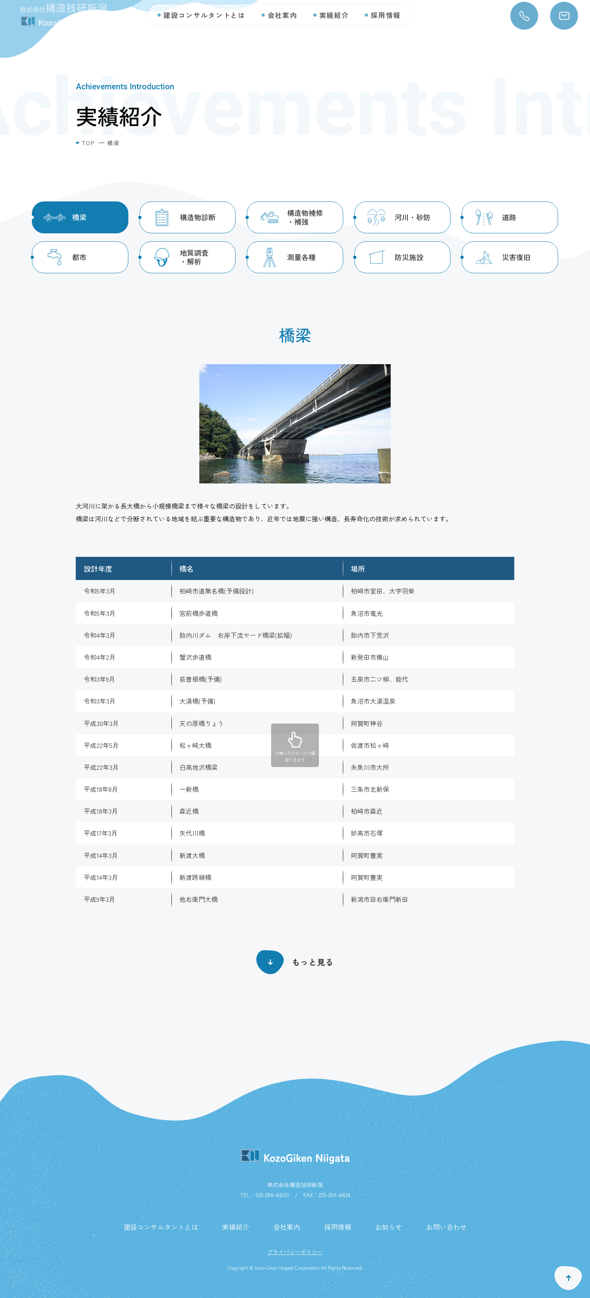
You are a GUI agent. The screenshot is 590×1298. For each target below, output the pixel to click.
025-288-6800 (272, 1195)
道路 (509, 217)
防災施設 (409, 257)
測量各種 (301, 257)
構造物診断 (198, 217)
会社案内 (282, 8)
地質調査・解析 (194, 256)
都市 (79, 257)
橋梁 (79, 217)
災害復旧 (516, 257)
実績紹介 (334, 8)
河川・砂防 (413, 217)
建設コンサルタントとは (204, 8)
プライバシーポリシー (295, 1252)
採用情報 (386, 8)
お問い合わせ (446, 1226)
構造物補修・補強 (305, 217)
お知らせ (388, 1226)
